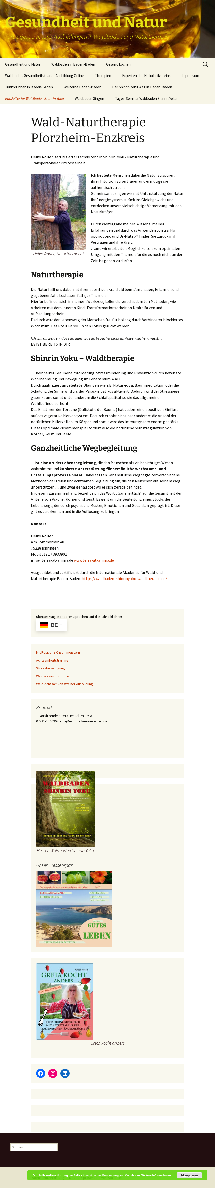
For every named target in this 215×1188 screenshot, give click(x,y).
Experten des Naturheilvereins (146, 75)
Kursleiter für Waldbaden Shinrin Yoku (34, 98)
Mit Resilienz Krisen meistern (58, 652)
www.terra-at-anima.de (94, 560)
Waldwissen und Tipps (53, 676)
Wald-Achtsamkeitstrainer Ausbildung (64, 684)
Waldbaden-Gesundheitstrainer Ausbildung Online (44, 75)
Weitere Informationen (156, 1175)
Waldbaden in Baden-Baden (73, 64)
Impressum (190, 75)
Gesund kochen (118, 64)
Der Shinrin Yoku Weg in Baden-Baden (142, 87)
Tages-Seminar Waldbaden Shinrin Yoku (146, 98)
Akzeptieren (189, 1175)
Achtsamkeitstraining (52, 660)
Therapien (103, 75)
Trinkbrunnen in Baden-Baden (29, 87)
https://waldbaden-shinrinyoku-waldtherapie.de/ (124, 578)
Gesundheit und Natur (22, 64)
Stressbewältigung (50, 668)
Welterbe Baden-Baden (82, 87)
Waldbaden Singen (89, 98)
